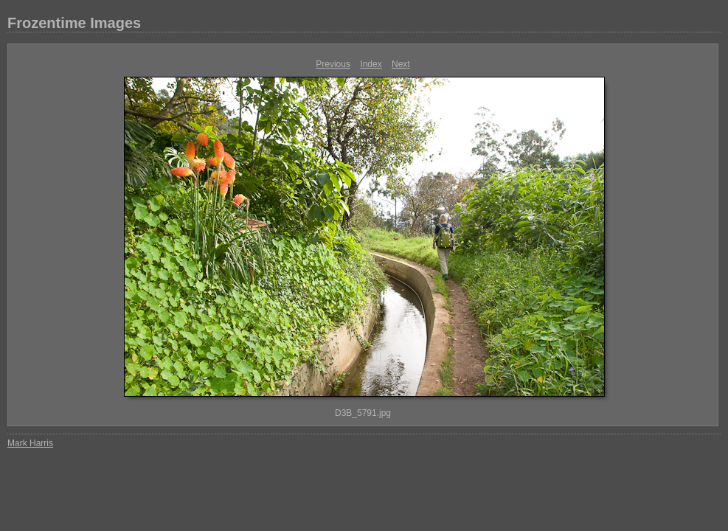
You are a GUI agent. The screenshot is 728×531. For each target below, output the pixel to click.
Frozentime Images (74, 23)
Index (370, 64)
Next (401, 64)
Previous (333, 64)
